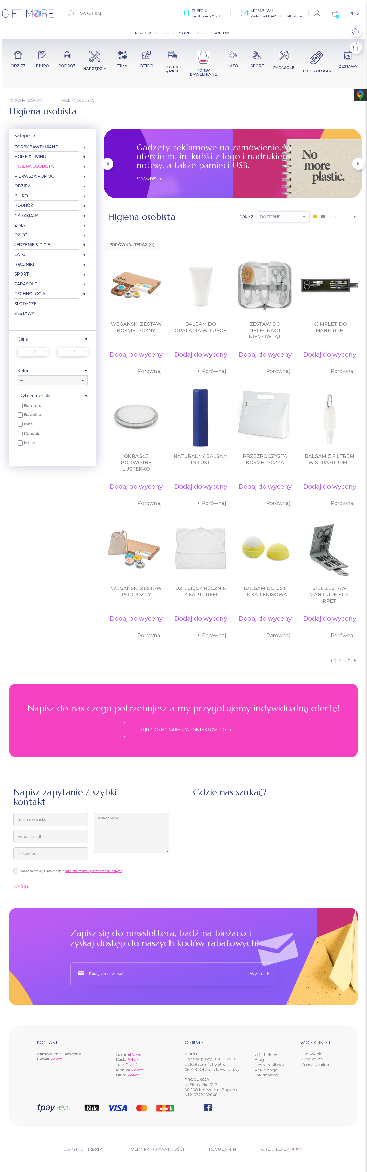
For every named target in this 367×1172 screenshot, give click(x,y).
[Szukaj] (99, 13)
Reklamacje (266, 1069)
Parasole (25, 284)
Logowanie (311, 1053)
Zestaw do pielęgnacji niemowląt (265, 330)
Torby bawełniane (36, 147)
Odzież (22, 186)
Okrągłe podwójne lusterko (136, 462)
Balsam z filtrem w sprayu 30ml (329, 459)
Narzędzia (26, 215)
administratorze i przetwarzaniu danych (93, 871)
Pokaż (56, 1059)
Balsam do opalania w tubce (201, 327)
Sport (21, 274)
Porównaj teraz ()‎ (132, 245)
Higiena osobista (34, 166)
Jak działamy (267, 1075)
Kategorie (24, 135)
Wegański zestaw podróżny (136, 591)
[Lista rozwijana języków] (354, 13)
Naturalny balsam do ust (201, 459)
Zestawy (24, 313)
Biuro (21, 195)
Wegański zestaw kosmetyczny (136, 327)
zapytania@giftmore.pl (278, 16)
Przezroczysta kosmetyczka (265, 459)
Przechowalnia (315, 1064)
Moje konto (312, 1059)
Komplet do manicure (329, 327)
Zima (19, 225)
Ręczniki (24, 264)
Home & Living (30, 156)
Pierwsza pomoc (34, 176)
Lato (19, 254)
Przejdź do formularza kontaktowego (183, 729)
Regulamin (223, 1149)
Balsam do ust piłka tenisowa (265, 591)
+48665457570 (206, 16)
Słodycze (25, 303)
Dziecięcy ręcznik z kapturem (200, 591)
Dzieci (21, 234)
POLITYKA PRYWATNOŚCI (156, 1149)
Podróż (23, 205)
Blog (259, 1059)
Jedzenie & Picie (32, 244)
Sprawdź (149, 178)
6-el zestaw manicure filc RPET (329, 594)
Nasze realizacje (270, 1064)
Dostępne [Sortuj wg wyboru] (283, 217)
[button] (107, 164)
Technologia (29, 293)
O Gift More (266, 1054)
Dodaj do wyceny (136, 354)
